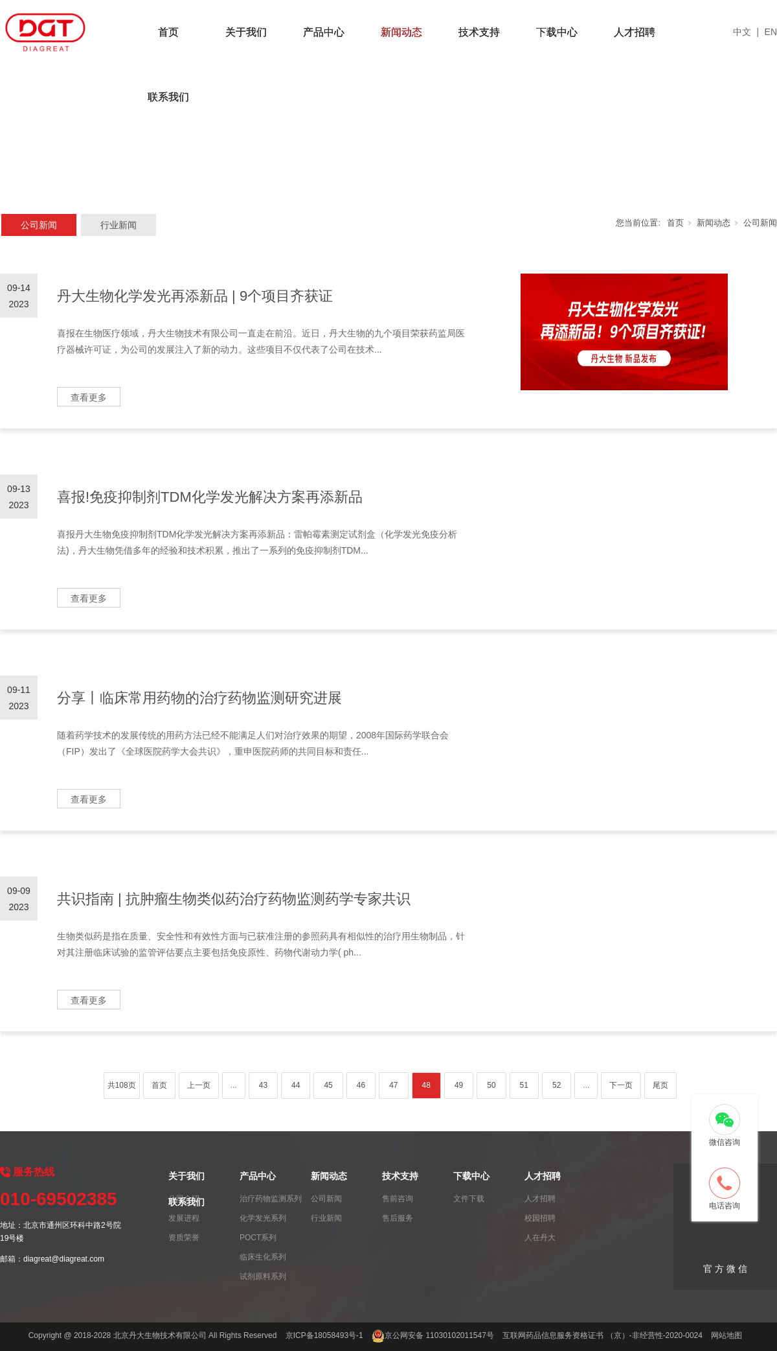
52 (556, 1085)
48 (426, 1085)
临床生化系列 (263, 1257)
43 (263, 1085)
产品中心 (323, 32)
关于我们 (246, 32)
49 (459, 1085)
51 (524, 1085)
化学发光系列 (263, 1218)
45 (328, 1085)
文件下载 (468, 1198)
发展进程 (183, 1218)
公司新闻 (39, 225)
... (234, 1085)
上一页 (198, 1085)
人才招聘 (634, 32)
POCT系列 (258, 1237)
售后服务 (397, 1218)
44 (295, 1085)
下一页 (621, 1085)
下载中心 (557, 32)
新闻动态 (401, 32)
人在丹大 (540, 1237)
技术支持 (479, 32)
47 (393, 1085)
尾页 (660, 1085)
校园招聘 (540, 1218)
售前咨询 (397, 1198)
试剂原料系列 (263, 1276)
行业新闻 (118, 225)
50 (491, 1085)
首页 (168, 32)
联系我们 (168, 96)
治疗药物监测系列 (271, 1198)
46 (361, 1085)
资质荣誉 (183, 1237)
